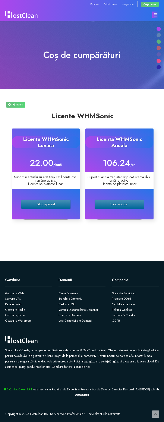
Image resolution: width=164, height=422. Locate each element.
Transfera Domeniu (70, 298)
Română (94, 4)
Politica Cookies (122, 310)
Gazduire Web (14, 293)
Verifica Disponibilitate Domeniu (78, 310)
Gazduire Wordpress (18, 320)
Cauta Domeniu (68, 293)
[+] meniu (15, 104)
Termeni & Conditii (123, 315)
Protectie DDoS (121, 298)
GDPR (116, 320)
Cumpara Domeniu (70, 315)
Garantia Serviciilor (124, 293)
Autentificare (110, 4)
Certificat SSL (67, 304)
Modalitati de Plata (123, 304)
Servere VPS (13, 298)
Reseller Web (13, 304)
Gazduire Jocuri (15, 315)
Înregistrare (127, 4)
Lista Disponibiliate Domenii (75, 320)
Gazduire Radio (15, 310)
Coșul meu (150, 4)
